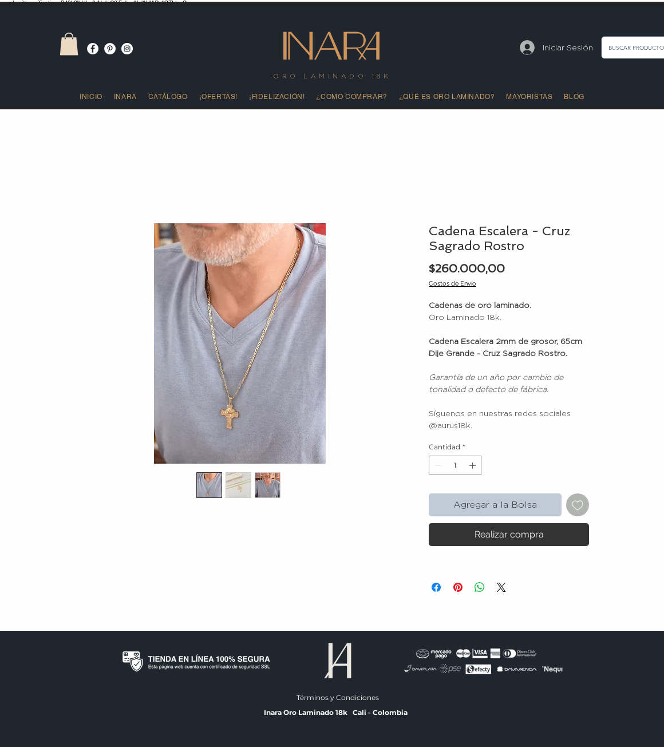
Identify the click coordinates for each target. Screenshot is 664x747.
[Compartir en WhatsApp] (480, 587)
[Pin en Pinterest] (458, 587)
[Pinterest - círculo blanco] (110, 48)
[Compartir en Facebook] (436, 587)
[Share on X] (501, 587)
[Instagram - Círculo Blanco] (127, 48)
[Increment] (473, 465)
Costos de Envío (452, 283)
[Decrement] (436, 465)
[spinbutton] (455, 465)
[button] (69, 44)
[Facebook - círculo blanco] (92, 48)
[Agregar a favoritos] (577, 504)
